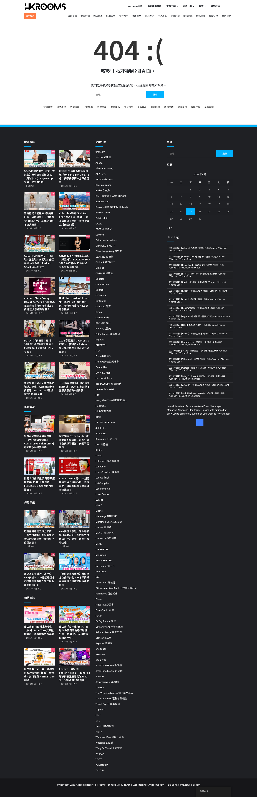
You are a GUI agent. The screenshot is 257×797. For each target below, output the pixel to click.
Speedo (99, 676)
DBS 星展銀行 (103, 323)
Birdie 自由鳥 (102, 190)
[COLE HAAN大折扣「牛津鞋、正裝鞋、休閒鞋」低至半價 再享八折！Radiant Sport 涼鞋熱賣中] (39, 243)
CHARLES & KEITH (105, 245)
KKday (98, 450)
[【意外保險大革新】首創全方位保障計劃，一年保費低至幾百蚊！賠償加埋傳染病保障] (74, 561)
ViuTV (98, 731)
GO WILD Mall (102, 372)
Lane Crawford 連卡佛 (107, 472)
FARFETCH (101, 345)
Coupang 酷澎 (103, 306)
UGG (97, 720)
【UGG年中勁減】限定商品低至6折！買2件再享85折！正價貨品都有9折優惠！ (74, 386)
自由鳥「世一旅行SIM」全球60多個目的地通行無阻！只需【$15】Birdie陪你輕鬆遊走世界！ (74, 632)
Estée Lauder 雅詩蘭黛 (107, 334)
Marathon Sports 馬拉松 (108, 521)
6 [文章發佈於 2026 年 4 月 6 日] (171, 197)
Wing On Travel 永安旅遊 (108, 748)
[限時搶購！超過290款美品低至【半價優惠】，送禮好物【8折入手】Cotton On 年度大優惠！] (39, 201)
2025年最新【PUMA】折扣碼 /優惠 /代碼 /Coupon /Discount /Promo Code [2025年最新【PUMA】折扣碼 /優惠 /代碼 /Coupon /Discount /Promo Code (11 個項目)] (198, 334)
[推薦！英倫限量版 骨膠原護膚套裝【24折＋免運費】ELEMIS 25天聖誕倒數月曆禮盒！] (39, 466)
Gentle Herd (101, 367)
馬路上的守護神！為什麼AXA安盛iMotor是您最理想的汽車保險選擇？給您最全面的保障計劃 (39, 579)
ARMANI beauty (104, 179)
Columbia (100, 295)
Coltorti (99, 289)
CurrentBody (102, 317)
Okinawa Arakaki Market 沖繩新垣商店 (116, 588)
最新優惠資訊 (154, 6)
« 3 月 (170, 228)
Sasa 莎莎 (100, 659)
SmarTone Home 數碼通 (108, 665)
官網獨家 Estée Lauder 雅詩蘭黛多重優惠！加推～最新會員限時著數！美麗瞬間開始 (74, 441)
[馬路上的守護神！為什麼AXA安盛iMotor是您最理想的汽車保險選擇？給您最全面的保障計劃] (39, 561)
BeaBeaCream (103, 184)
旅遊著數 (72, 16)
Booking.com (102, 212)
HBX (97, 394)
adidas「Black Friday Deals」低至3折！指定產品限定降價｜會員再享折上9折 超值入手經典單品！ (39, 303)
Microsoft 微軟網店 (106, 538)
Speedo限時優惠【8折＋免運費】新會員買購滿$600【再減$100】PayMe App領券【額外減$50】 (39, 176)
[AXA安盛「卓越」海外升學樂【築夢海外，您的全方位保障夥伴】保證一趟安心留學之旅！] (74, 519)
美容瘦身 (123, 16)
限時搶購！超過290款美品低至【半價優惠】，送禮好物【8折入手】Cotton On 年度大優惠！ (39, 218)
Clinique (99, 267)
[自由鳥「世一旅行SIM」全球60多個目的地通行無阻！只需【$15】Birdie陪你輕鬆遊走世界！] (74, 614)
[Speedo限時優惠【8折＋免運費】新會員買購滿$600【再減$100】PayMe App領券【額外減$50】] (39, 158)
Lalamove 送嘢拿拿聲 (107, 461)
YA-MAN (100, 753)
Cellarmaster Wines (106, 240)
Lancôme (100, 466)
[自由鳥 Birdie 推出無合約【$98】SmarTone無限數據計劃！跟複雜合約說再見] (39, 614)
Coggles (99, 278)
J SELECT (100, 427)
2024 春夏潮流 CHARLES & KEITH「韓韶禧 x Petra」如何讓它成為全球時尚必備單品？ (74, 346)
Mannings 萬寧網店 (106, 516)
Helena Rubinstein (105, 389)
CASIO (98, 223)
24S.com (100, 151)
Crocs (98, 311)
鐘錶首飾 (188, 16)
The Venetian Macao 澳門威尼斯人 (114, 693)
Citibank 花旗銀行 (105, 262)
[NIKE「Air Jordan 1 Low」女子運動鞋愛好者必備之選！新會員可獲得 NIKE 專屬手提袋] (74, 286)
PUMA (98, 615)
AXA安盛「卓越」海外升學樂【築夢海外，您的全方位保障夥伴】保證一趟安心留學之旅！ (74, 536)
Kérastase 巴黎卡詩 (106, 439)
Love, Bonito (102, 494)
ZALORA (100, 770)
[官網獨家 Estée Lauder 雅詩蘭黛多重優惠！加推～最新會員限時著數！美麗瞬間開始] (74, 423)
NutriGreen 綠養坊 (105, 582)
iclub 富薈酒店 (103, 411)
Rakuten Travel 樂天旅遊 (108, 632)
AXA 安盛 (100, 173)
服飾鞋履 (175, 16)
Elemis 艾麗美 (103, 328)
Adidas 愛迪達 (103, 157)
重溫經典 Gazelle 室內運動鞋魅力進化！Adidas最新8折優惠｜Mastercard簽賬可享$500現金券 (39, 388)
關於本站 (215, 6)
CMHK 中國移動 (104, 273)
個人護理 (149, 16)
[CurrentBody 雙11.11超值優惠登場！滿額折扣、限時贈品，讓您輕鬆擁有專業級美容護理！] (74, 466)
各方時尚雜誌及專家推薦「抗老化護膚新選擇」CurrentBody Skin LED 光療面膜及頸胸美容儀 (39, 441)
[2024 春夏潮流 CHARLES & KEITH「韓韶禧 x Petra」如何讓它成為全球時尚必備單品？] (74, 328)
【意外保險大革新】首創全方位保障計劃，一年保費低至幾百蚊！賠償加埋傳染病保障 (74, 579)
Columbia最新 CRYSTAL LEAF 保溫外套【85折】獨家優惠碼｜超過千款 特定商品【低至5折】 (74, 218)
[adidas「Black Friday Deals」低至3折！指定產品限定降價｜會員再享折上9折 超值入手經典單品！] (39, 286)
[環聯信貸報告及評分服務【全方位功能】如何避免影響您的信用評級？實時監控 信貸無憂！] (39, 519)
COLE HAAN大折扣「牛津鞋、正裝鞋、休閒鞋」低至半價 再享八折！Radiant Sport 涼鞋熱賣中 (39, 261)
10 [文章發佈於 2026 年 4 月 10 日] (209, 197)
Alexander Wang (104, 168)
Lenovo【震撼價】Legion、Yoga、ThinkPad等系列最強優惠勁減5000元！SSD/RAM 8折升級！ (74, 674)
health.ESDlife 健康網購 (108, 383)
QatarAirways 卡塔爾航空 (109, 626)
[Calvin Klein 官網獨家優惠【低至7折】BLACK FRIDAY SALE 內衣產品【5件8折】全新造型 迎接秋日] (74, 243)
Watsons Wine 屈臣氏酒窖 (109, 737)
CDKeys (99, 234)
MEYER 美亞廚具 (104, 532)
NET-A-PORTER (103, 560)
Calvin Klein (101, 218)
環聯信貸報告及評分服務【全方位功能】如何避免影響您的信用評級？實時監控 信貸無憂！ (39, 536)
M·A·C (98, 505)
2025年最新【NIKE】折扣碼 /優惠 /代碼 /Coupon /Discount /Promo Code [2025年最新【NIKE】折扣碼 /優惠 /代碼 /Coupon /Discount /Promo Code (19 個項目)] (197, 326)
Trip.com (100, 709)
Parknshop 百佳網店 (106, 593)
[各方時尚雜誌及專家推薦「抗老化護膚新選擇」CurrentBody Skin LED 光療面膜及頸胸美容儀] (39, 423)
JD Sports (100, 433)
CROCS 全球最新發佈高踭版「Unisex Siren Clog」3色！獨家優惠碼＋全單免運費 (74, 176)
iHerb (98, 416)
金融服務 (226, 16)
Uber (97, 715)
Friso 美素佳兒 (103, 356)
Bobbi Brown (102, 201)
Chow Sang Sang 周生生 (108, 251)
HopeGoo (100, 405)
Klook (98, 455)
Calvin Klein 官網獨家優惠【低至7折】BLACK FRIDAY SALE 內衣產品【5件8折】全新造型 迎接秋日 (74, 261)
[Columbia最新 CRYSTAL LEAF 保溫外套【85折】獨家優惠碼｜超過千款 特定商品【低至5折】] (74, 201)
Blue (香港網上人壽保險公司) (111, 196)
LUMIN (99, 499)
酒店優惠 (98, 16)
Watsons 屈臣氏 (104, 742)
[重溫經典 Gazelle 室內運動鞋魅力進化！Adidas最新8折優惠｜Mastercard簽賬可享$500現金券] (39, 370)
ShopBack (100, 648)
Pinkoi (98, 599)
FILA (97, 350)
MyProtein (101, 554)
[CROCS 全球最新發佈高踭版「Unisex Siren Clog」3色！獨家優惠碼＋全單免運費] (74, 158)
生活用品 (162, 16)
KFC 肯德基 (101, 444)
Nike (97, 577)
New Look (100, 571)
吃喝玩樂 (110, 16)
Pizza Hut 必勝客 (104, 604)
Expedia (99, 339)
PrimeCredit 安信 (104, 610)
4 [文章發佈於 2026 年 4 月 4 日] (218, 189)
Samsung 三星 (103, 637)
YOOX (98, 759)
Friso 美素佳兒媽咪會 (107, 361)
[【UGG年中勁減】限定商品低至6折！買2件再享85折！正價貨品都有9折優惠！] (74, 370)
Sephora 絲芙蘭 (103, 643)
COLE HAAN (102, 284)
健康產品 (136, 16)
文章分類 (171, 6)
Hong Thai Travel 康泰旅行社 (111, 400)
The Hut (99, 687)
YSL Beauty (101, 764)
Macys (99, 510)
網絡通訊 (200, 16)
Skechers (100, 654)
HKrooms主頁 (135, 6)
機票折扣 (85, 16)
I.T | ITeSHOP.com (105, 422)
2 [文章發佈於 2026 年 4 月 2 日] (199, 189)
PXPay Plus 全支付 (105, 621)
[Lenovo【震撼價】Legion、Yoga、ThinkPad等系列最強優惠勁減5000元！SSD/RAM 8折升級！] (74, 657)
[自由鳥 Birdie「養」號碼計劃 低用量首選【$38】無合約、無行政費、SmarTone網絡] (39, 657)
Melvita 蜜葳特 (103, 527)
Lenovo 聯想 (102, 477)
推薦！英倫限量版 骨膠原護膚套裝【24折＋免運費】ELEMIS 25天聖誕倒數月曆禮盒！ (39, 484)
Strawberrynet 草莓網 (107, 681)
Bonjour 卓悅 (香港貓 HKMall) (111, 207)
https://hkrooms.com (153, 784)
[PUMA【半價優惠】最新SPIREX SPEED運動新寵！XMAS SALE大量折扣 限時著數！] (39, 328)
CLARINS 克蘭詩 (104, 256)
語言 (201, 6)
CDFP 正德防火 (103, 229)
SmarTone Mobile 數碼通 (109, 670)
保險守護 (213, 16)
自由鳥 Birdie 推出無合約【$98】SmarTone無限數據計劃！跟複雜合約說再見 (39, 630)
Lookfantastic (102, 488)
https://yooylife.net (120, 784)
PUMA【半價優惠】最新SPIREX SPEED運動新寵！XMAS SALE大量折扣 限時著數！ (39, 346)
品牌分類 (187, 6)
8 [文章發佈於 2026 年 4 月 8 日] (190, 197)
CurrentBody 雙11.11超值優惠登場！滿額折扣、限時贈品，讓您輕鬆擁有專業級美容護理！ (74, 484)
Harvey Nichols (103, 378)
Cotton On (100, 300)
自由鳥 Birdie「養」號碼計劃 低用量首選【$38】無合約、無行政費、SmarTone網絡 (39, 674)
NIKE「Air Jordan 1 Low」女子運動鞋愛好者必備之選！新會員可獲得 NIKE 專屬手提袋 (74, 303)
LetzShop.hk (102, 483)
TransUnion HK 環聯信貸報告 (111, 698)
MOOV (98, 543)
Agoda (98, 162)
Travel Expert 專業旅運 (107, 704)
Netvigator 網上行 (105, 566)
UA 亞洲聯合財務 (104, 726)
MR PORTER (102, 549)
